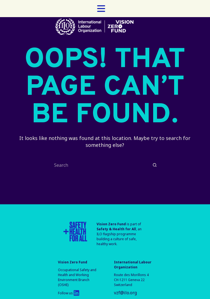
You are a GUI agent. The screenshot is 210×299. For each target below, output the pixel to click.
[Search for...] (99, 165)
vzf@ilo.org (125, 293)
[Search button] (154, 165)
